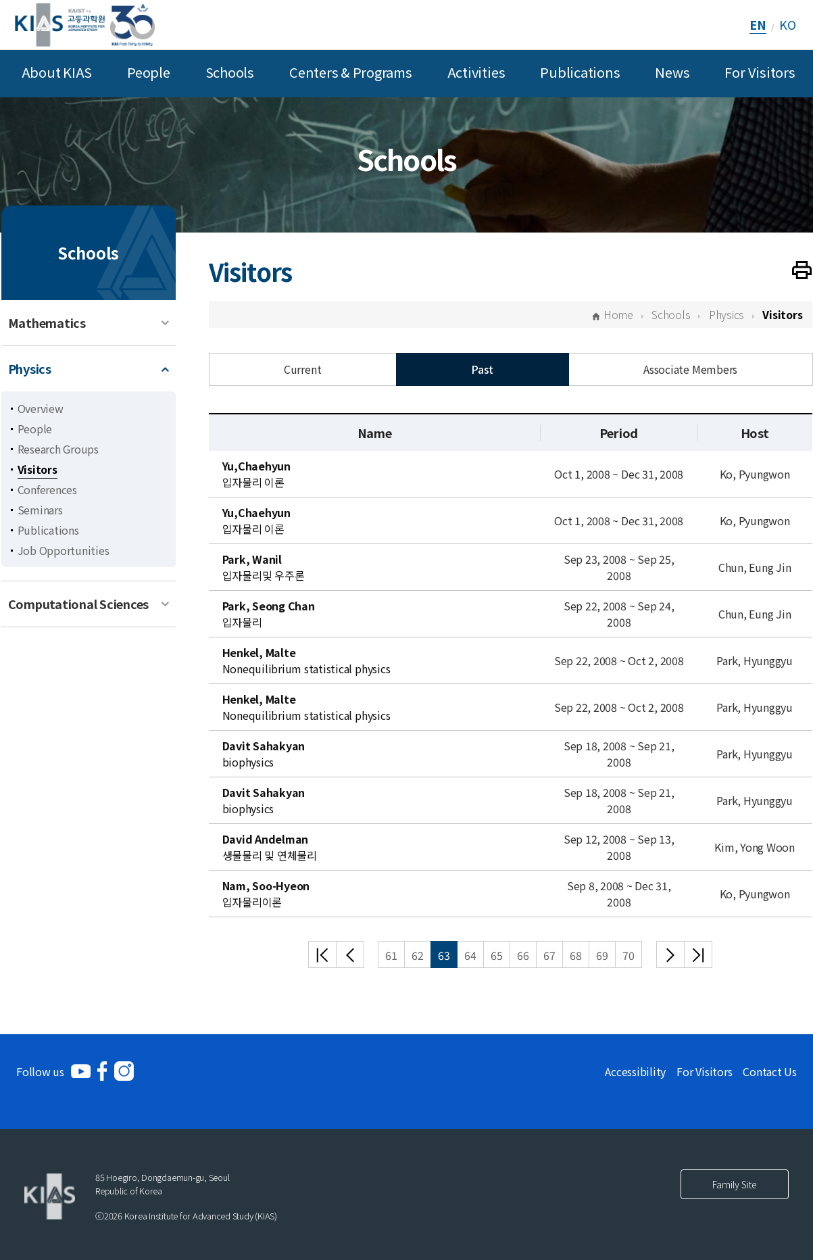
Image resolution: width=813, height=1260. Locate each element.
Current (302, 369)
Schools (229, 72)
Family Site (734, 1184)
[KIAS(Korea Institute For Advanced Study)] (85, 24)
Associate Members (690, 369)
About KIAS (57, 72)
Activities (476, 72)
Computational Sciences (78, 603)
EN (757, 24)
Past (482, 369)
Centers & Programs (350, 72)
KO (787, 24)
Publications (580, 72)
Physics (29, 368)
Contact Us (770, 1071)
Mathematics (47, 322)
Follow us (40, 1071)
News (672, 72)
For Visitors (759, 72)
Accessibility (635, 1071)
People (148, 72)
